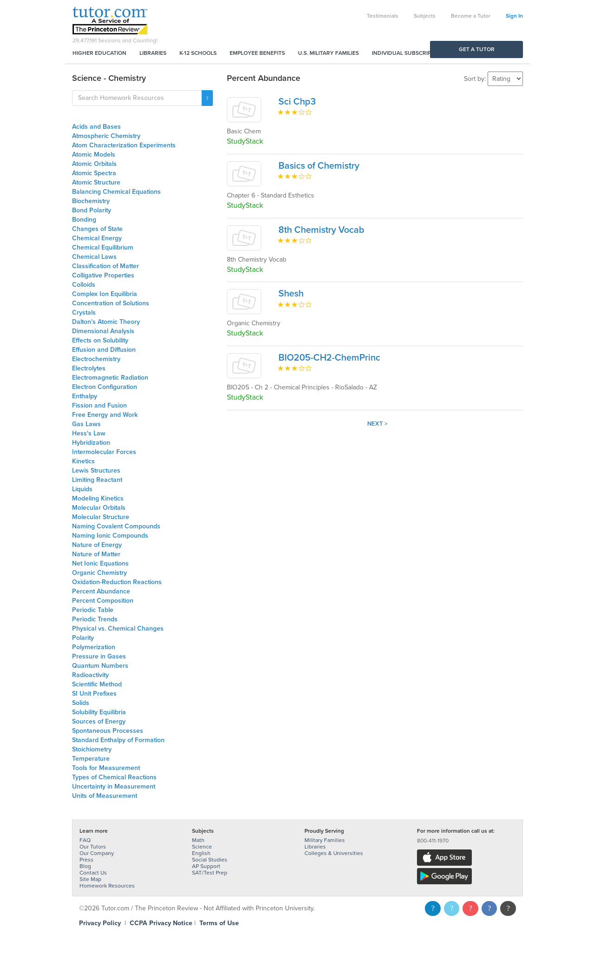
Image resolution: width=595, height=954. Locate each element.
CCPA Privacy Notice (161, 923)
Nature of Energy (97, 545)
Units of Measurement (104, 796)
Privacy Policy (100, 923)
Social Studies (209, 859)
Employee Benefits (257, 53)
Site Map (90, 879)
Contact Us (93, 872)
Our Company (96, 853)
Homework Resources (107, 885)
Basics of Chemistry (318, 165)
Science (202, 846)
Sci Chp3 (297, 101)
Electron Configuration (104, 387)
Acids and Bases (96, 127)
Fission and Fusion (99, 405)
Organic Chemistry (99, 573)
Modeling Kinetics (98, 498)
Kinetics (83, 461)
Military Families (324, 840)
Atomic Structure (96, 182)
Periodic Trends (95, 619)
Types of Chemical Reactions (114, 777)
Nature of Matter (96, 554)
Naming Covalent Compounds (116, 526)
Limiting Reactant (97, 480)
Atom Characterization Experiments (124, 145)
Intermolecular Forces (104, 452)
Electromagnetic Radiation (110, 378)
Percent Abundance (101, 591)
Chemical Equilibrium (102, 247)
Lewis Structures (96, 470)
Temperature (91, 759)
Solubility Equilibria (99, 712)
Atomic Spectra (94, 173)
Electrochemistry (96, 359)
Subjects (425, 16)
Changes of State (97, 229)
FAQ (85, 840)
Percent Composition (102, 601)
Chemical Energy (97, 238)
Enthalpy (84, 396)
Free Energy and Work (105, 415)
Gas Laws (86, 424)
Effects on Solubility (100, 340)
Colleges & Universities (333, 853)
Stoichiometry (92, 749)
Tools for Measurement (106, 768)
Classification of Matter (105, 266)
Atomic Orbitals (94, 164)
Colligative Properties (103, 275)
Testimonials (382, 16)
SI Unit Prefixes (94, 693)
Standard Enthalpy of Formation (118, 740)
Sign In (514, 16)
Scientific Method (97, 684)
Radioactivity (90, 675)
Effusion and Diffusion (104, 350)
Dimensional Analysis (103, 331)
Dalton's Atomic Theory (106, 322)
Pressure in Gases (99, 656)
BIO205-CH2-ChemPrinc (329, 357)
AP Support (206, 866)
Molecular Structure (100, 517)
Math (198, 840)
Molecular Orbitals (99, 508)
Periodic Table (92, 610)
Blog (85, 866)
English (201, 853)
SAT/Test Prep (209, 872)
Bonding (84, 220)
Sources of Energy (99, 721)
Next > (377, 424)
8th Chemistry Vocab (321, 230)
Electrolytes (89, 368)
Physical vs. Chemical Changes (118, 628)
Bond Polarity (91, 210)
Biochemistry (91, 201)
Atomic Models (93, 154)
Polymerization (93, 647)
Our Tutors (92, 846)
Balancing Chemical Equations (116, 192)
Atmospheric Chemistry (106, 136)
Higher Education (99, 53)
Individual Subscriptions (409, 53)
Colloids (83, 285)
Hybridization (91, 443)
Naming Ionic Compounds (110, 536)
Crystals (84, 312)
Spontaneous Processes (107, 731)
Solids (80, 703)
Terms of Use (219, 923)
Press (86, 859)
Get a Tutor (477, 49)
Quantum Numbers (100, 666)
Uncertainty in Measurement (113, 786)
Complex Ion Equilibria (104, 294)
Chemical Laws (94, 257)
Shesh (291, 293)
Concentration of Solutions (110, 303)
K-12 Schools (198, 53)
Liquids (82, 489)
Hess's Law (89, 433)
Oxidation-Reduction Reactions (117, 582)
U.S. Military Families (328, 53)
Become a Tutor (470, 16)
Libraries (152, 53)
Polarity (83, 638)
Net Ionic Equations (100, 563)
